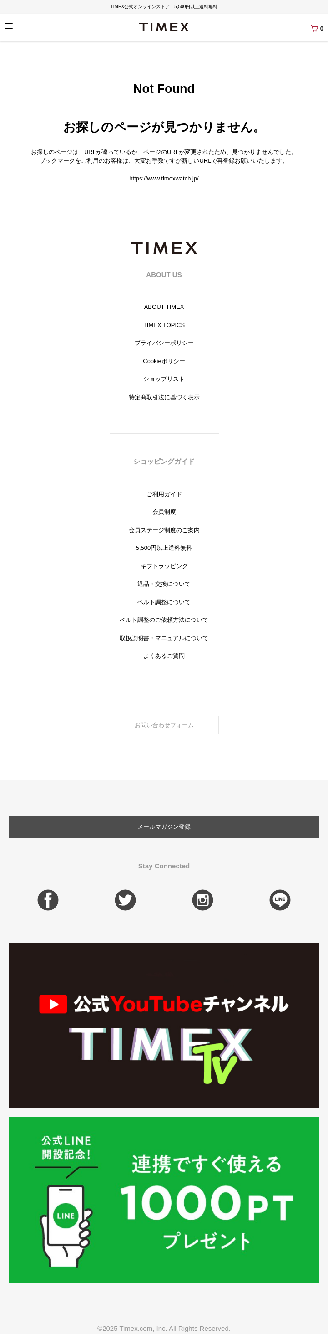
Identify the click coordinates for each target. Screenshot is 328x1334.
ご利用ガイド (164, 494)
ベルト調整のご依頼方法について (164, 619)
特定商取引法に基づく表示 (164, 397)
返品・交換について (164, 583)
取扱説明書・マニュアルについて (164, 638)
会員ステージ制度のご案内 (164, 530)
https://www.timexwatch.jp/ (163, 178)
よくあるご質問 (164, 655)
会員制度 (164, 511)
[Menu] (9, 26)
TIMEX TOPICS (164, 325)
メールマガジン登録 (164, 826)
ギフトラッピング (164, 566)
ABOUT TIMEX (164, 306)
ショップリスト (164, 378)
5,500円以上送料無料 (164, 547)
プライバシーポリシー (164, 342)
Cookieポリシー (164, 361)
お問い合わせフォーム (164, 725)
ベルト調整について (164, 602)
